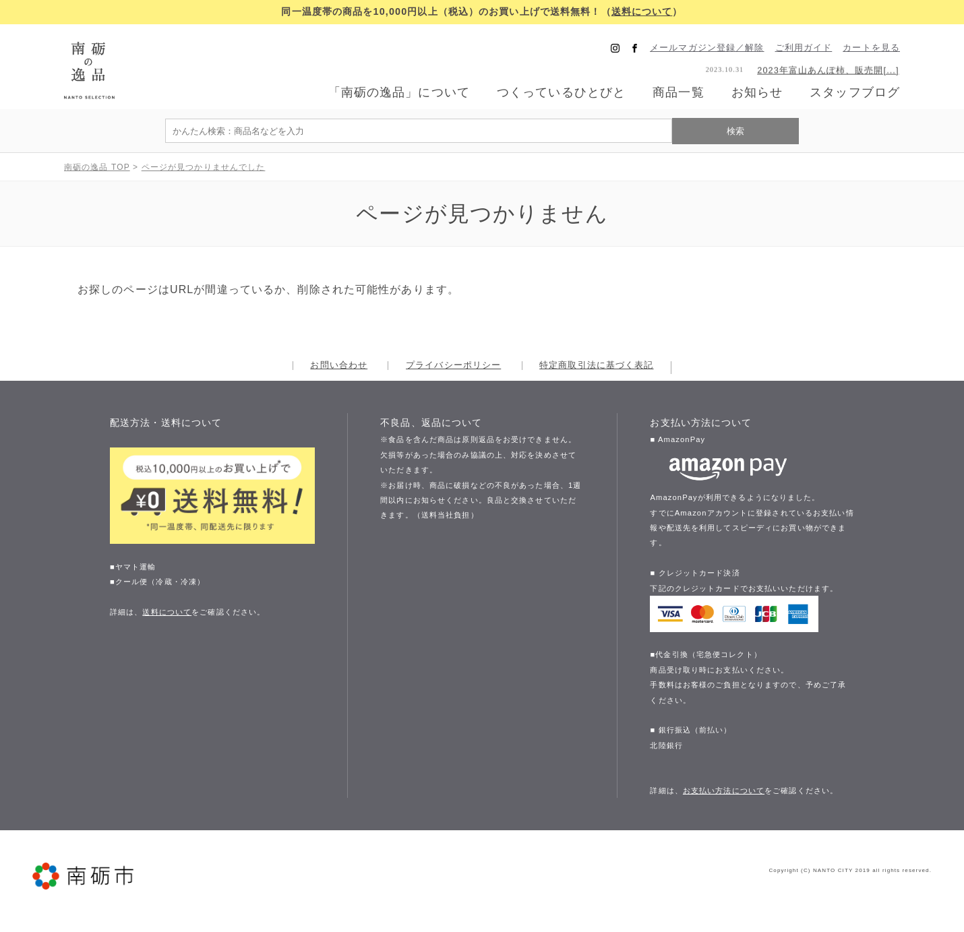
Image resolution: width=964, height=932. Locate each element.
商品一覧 (678, 92)
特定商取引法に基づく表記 (596, 365)
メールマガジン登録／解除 (707, 48)
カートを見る (871, 48)
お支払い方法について (723, 790)
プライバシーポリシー (453, 365)
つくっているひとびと (561, 93)
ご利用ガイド (804, 48)
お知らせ (757, 93)
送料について (642, 11)
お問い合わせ (338, 365)
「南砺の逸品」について (399, 93)
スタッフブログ (855, 93)
